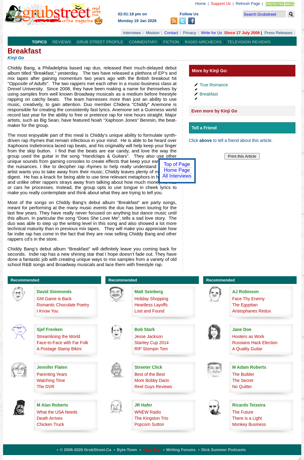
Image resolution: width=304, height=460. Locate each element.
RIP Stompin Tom (151, 348)
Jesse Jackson (149, 336)
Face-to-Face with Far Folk (62, 342)
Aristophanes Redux (251, 311)
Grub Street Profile (100, 42)
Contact (171, 32)
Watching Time (51, 380)
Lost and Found (149, 311)
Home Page (177, 170)
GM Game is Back (54, 298)
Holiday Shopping (151, 298)
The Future (242, 412)
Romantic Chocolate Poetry (63, 304)
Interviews (132, 32)
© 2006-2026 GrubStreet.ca (85, 449)
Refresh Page (248, 3)
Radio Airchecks (203, 42)
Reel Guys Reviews (153, 386)
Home (200, 3)
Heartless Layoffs (151, 304)
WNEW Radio (148, 412)
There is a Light (247, 418)
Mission (152, 32)
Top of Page (177, 164)
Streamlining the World (58, 336)
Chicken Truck (50, 424)
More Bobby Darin (152, 380)
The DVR (46, 386)
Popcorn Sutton (149, 424)
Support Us (221, 3)
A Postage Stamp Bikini (59, 348)
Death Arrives (50, 418)
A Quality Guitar (247, 348)
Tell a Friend (204, 127)
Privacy (189, 32)
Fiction (171, 42)
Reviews (62, 42)
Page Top (151, 449)
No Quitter (242, 386)
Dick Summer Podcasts (223, 449)
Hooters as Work (248, 336)
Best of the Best (150, 374)
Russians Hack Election (255, 342)
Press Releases (278, 32)
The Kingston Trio (151, 418)
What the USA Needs (57, 412)
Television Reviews (248, 42)
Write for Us (211, 32)
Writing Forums (181, 449)
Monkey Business (249, 424)
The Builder (243, 374)
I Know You (47, 311)
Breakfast (209, 94)
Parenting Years (52, 374)
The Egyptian (245, 304)
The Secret (242, 380)
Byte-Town (127, 449)
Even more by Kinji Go (214, 110)
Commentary (143, 42)
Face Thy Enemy (248, 298)
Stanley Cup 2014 (152, 342)
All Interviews (176, 176)
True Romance (214, 84)
